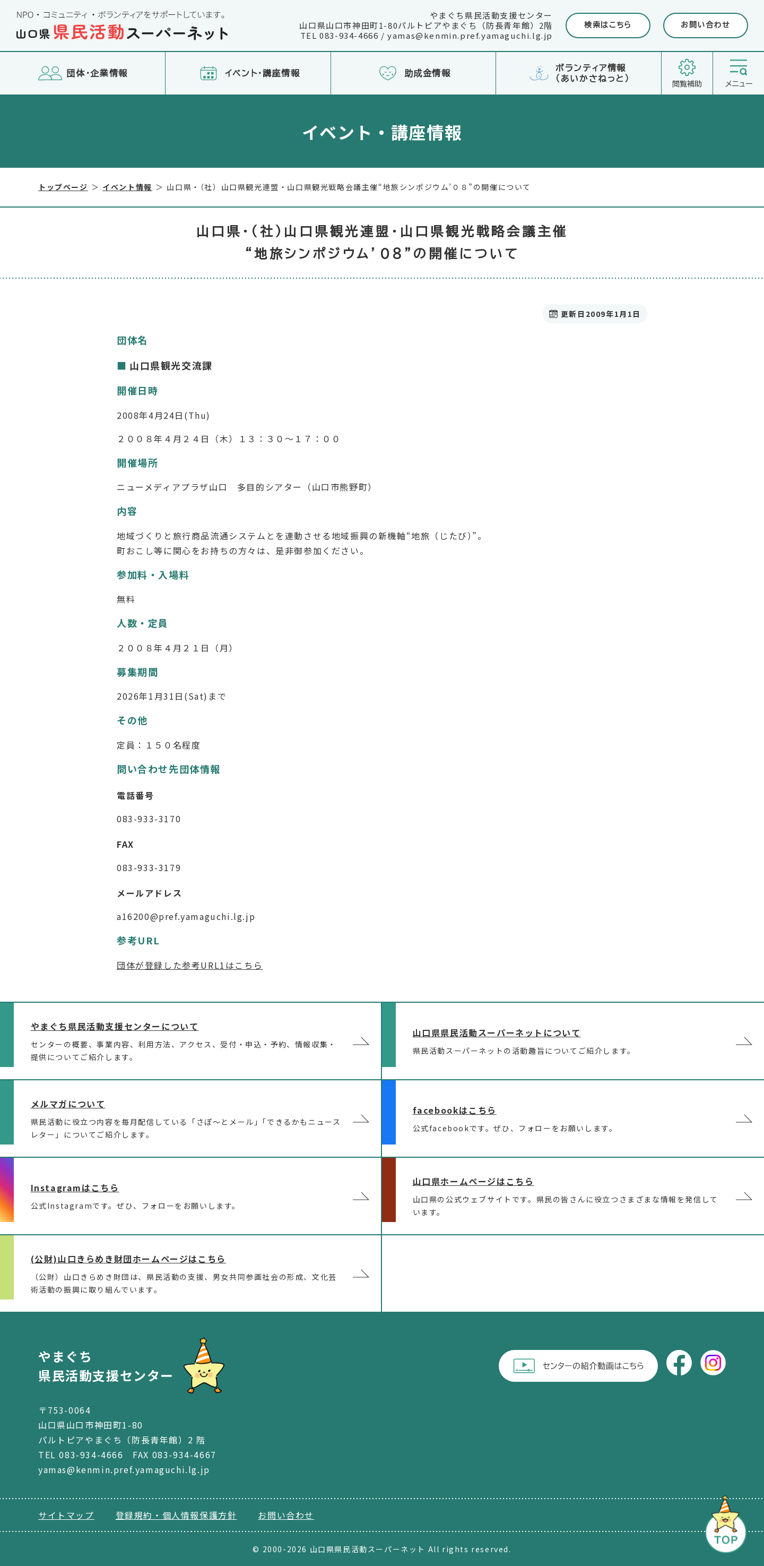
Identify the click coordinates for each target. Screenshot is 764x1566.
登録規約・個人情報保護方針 (176, 1515)
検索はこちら (608, 25)
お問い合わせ (706, 25)
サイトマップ (66, 1515)
